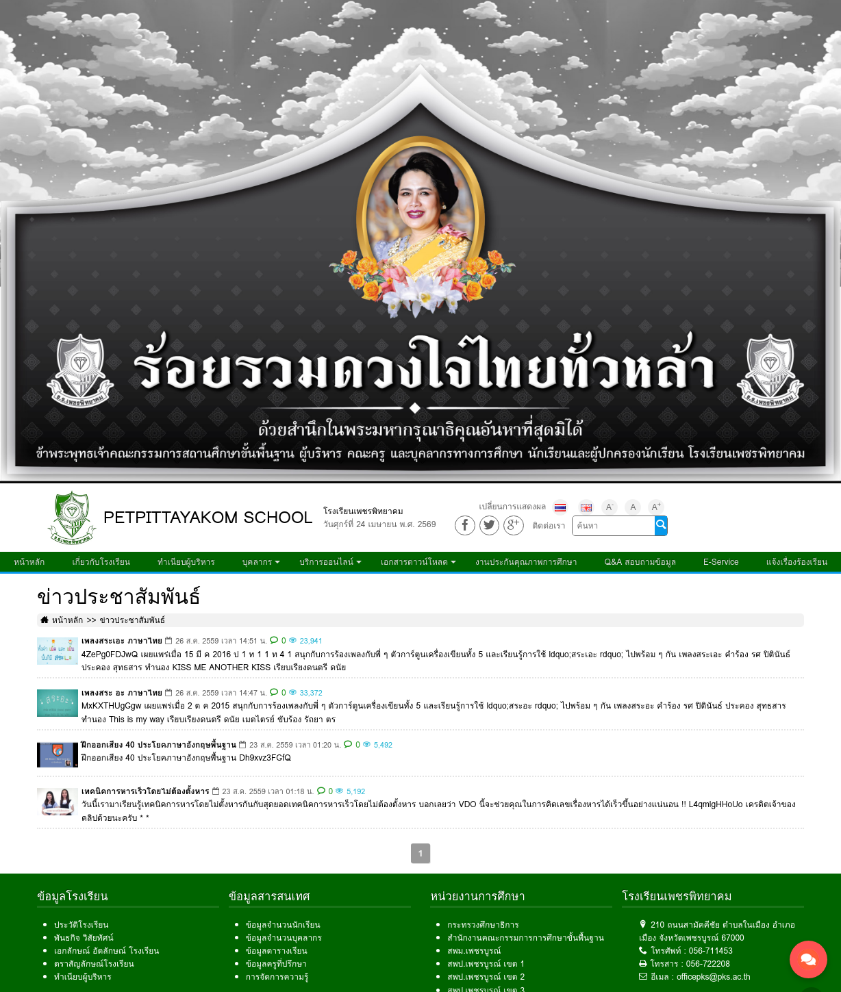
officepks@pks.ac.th (714, 976)
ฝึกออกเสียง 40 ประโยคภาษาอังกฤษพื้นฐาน (158, 744)
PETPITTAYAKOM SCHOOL (208, 517)
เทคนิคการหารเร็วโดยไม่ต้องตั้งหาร (145, 791)
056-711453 (711, 950)
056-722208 (708, 963)
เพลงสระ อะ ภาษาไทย (121, 692)
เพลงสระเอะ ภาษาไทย (121, 640)
